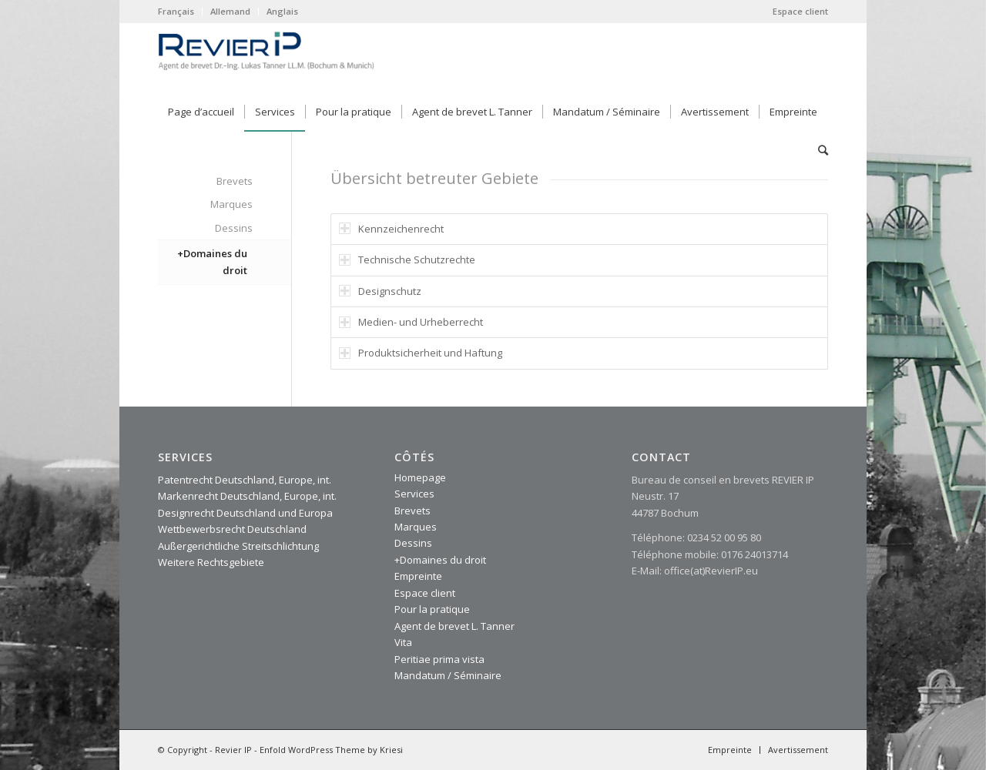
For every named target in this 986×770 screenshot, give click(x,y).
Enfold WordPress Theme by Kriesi (331, 749)
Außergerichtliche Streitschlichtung (238, 546)
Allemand (230, 11)
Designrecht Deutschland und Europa (245, 513)
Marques (231, 204)
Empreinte (418, 576)
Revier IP (233, 749)
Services (414, 493)
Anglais (282, 11)
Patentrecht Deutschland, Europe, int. (244, 480)
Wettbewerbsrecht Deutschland (232, 529)
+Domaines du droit (212, 261)
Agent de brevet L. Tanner (454, 626)
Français (176, 11)
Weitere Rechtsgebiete (211, 562)
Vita (403, 642)
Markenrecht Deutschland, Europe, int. (247, 496)
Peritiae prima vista (439, 659)
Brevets (234, 181)
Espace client (800, 11)
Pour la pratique (432, 609)
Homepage (420, 477)
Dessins (234, 228)
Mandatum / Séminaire (447, 675)
